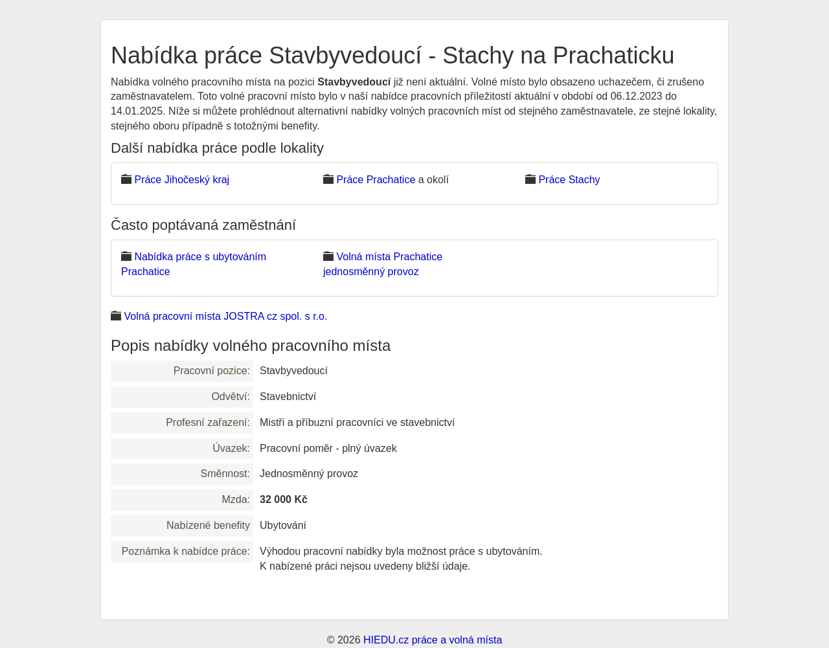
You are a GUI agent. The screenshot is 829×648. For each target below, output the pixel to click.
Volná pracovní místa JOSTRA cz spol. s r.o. (225, 316)
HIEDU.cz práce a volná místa (432, 639)
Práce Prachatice (375, 179)
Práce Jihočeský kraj (181, 179)
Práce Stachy (569, 179)
